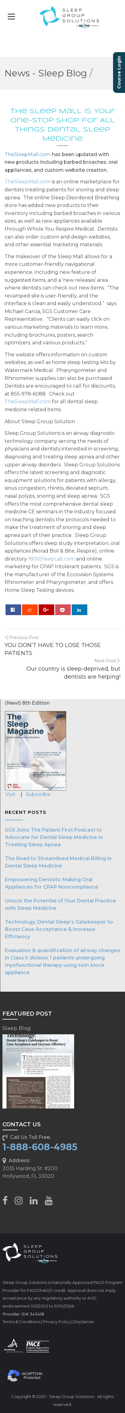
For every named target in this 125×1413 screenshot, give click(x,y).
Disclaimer (83, 1321)
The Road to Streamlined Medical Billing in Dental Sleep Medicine (58, 862)
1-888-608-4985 (40, 1147)
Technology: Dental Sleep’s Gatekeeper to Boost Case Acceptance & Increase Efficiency (59, 929)
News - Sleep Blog (46, 73)
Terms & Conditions (21, 1321)
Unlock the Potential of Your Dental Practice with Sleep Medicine (60, 904)
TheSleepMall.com (28, 154)
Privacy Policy (56, 1321)
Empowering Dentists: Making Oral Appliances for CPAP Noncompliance (51, 883)
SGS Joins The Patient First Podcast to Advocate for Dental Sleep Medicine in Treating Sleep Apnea (54, 837)
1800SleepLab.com (51, 559)
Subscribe (38, 794)
